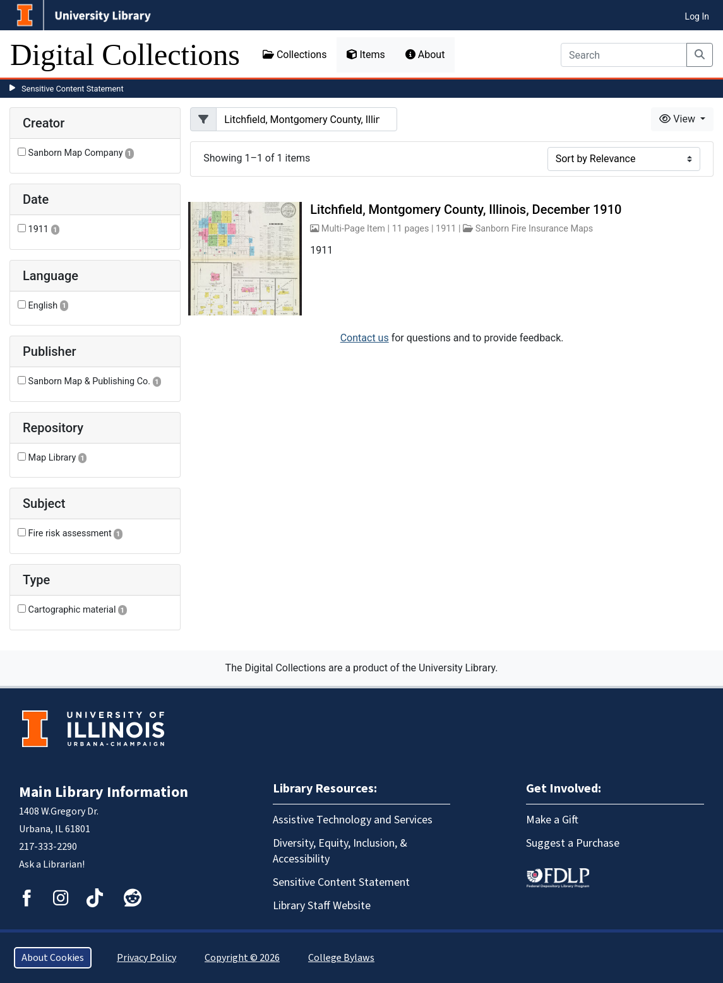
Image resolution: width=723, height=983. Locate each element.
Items (366, 55)
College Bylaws (341, 958)
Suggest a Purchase (572, 843)
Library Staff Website (322, 906)
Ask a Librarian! (52, 864)
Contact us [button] (364, 338)
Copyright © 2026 (242, 958)
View (678, 119)
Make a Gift (552, 820)
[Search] (624, 55)
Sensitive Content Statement (72, 88)
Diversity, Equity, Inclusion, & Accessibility (340, 851)
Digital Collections (125, 54)
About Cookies (52, 958)
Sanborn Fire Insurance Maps (534, 228)
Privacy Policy (146, 958)
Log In (697, 16)
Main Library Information (103, 792)
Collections (295, 55)
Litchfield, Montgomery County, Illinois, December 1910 (465, 209)
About (425, 55)
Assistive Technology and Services (353, 820)
